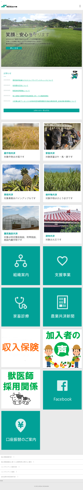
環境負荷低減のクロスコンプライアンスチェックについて (33, 80)
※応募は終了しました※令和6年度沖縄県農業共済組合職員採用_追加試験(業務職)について (44, 101)
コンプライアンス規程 (7, 472)
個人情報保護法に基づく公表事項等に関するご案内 (16, 462)
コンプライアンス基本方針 (9, 467)
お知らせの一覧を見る (41, 110)
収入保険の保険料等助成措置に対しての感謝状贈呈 (30, 96)
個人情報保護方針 (6, 457)
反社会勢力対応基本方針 (8, 476)
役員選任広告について (20, 85)
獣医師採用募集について (21, 91)
